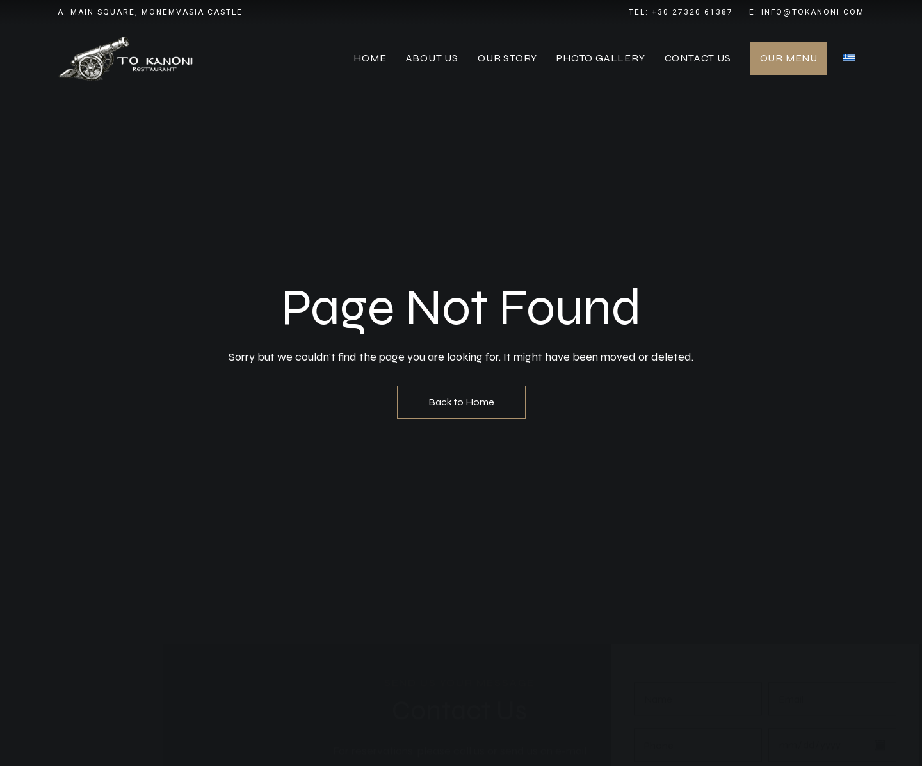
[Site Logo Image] (128, 59)
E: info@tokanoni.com (806, 12)
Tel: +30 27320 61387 (681, 12)
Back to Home (461, 402)
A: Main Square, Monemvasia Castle (150, 12)
